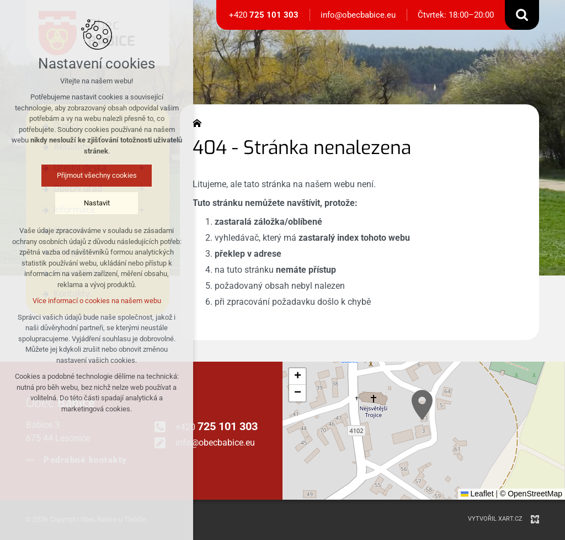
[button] (422, 405)
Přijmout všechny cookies (97, 175)
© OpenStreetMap (531, 493)
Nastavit (97, 203)
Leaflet (477, 493)
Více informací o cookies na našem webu (97, 301)
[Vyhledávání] (522, 15)
